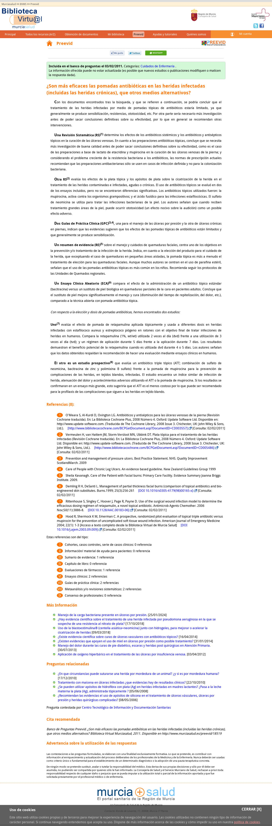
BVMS (23, 4)
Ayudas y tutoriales (165, 34)
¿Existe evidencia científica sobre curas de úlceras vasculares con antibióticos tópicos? (118, 637)
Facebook (261, 25)
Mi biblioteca (116, 34)
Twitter (256, 25)
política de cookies (247, 822)
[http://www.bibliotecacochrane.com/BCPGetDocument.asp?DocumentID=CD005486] (154, 447)
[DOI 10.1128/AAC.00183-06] (108, 510)
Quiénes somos (196, 34)
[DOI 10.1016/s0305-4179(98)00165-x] (165, 490)
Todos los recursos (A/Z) (40, 34)
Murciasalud (9, 4)
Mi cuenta (245, 34)
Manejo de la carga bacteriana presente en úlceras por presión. (103, 615)
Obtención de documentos (81, 34)
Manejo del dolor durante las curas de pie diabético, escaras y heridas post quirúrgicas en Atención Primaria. (134, 645)
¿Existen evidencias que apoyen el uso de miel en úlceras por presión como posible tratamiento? (126, 641)
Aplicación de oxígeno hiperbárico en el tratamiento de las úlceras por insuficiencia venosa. (122, 654)
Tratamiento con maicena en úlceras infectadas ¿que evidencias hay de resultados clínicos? (122, 682)
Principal (10, 34)
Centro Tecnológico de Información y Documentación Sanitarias (126, 707)
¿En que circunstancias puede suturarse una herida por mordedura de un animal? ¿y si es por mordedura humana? (138, 673)
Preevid (34, 4)
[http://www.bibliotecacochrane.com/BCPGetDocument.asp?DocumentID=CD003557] (128, 428)
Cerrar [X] (251, 809)
